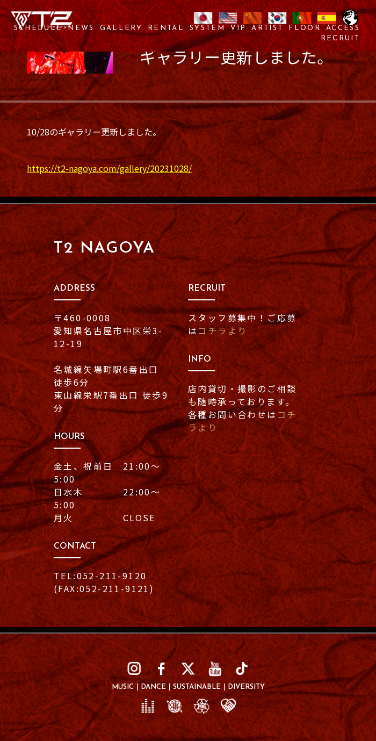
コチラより (222, 330)
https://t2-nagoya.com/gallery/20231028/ (109, 168)
